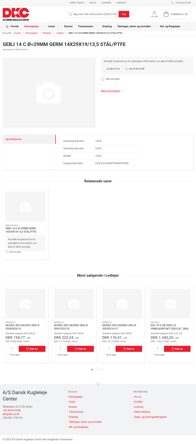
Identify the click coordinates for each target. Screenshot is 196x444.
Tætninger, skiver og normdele (85, 421)
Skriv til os (113, 69)
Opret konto (77, 3)
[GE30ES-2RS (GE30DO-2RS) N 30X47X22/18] (74, 304)
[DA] (16, 14)
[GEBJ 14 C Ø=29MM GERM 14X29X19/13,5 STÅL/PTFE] (25, 207)
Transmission (76, 411)
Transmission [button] (87, 26)
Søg (124, 14)
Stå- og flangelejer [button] (172, 26)
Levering (106, 3)
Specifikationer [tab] (13, 139)
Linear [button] (53, 26)
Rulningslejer (31, 33)
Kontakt (121, 3)
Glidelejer (46, 33)
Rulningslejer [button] (33, 26)
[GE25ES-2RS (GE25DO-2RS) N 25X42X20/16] (25, 304)
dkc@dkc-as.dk (11, 414)
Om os (92, 3)
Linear (72, 401)
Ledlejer (60, 33)
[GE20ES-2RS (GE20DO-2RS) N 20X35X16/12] (122, 304)
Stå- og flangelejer (78, 427)
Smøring (107, 26)
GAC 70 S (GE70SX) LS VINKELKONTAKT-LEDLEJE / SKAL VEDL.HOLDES (170, 329)
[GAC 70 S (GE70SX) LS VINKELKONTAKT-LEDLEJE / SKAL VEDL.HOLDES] (171, 304)
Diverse (68, 26)
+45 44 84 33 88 (134, 69)
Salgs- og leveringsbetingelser (150, 417)
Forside (17, 33)
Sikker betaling (142, 411)
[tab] (92, 369)
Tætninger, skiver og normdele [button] (136, 26)
